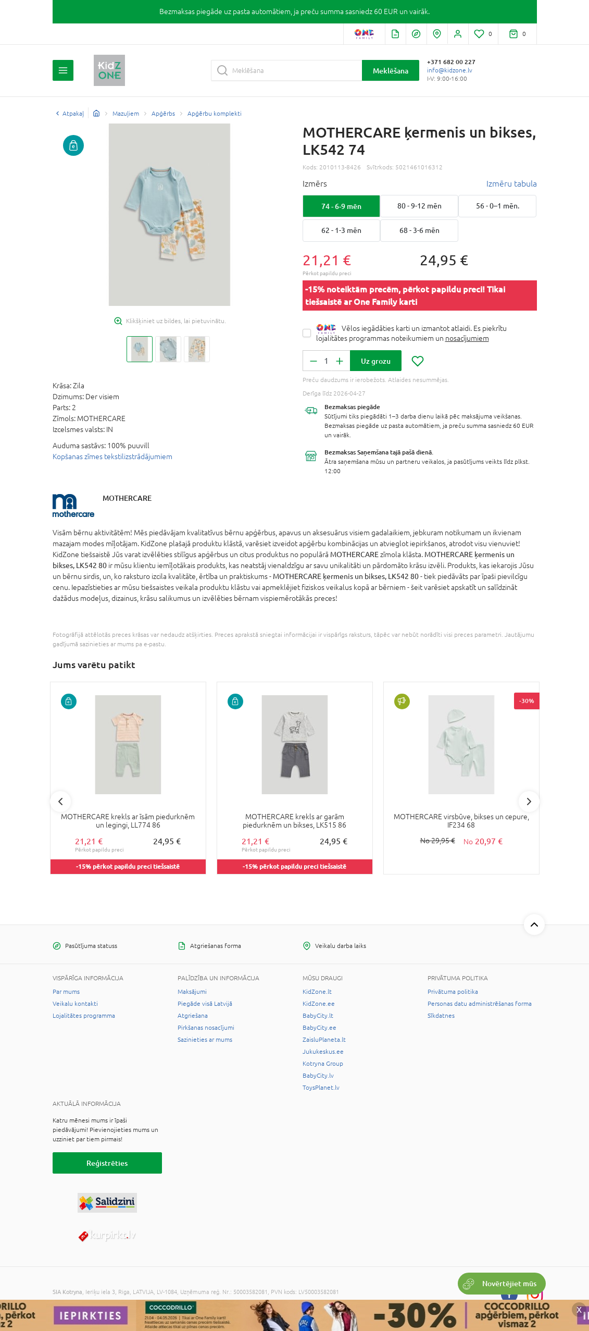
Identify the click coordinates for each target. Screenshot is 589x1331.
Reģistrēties (107, 1163)
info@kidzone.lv (449, 70)
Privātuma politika (453, 991)
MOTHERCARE (127, 498)
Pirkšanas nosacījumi (206, 1027)
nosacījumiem (467, 338)
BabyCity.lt (318, 1015)
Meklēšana (390, 70)
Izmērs (315, 183)
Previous (60, 801)
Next (529, 801)
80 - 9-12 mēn (419, 206)
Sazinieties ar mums (205, 1039)
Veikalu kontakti (75, 1003)
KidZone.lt (317, 991)
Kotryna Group (323, 1063)
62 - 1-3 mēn (341, 230)
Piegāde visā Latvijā (205, 1003)
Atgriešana (193, 1015)
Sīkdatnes (441, 1015)
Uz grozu (376, 360)
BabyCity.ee (319, 1027)
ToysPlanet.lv (321, 1087)
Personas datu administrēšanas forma (480, 1003)
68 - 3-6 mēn (419, 230)
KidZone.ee (319, 1003)
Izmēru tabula (511, 183)
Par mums (66, 991)
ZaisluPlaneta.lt (324, 1039)
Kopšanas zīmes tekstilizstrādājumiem (112, 456)
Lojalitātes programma (84, 1015)
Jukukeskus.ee (323, 1051)
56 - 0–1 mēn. (497, 206)
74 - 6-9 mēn (341, 206)
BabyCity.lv (318, 1075)
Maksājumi (192, 991)
